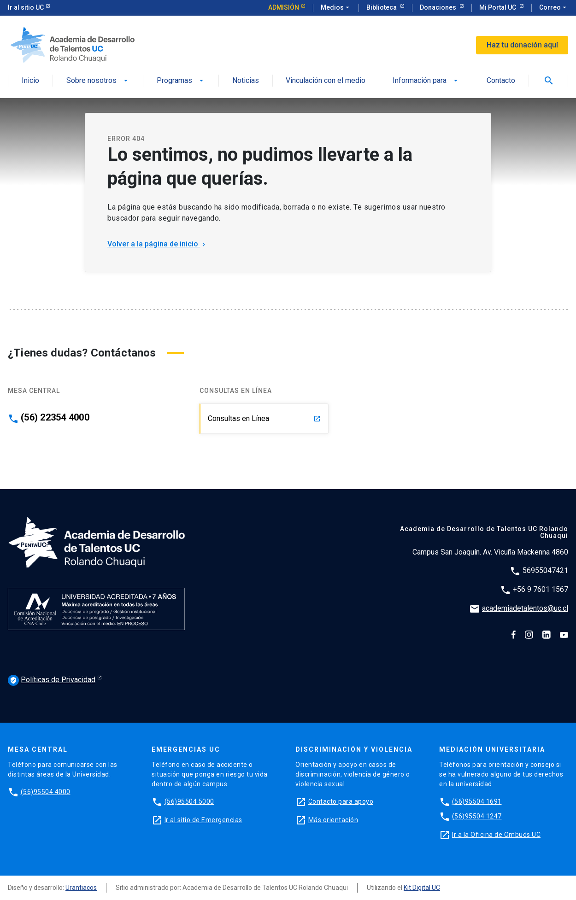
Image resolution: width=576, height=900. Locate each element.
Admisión (283, 7)
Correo (553, 8)
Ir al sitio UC (26, 7)
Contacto (501, 81)
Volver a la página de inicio (157, 244)
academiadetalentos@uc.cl (525, 608)
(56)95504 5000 (189, 801)
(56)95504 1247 (477, 816)
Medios (336, 8)
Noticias (245, 81)
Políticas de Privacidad (51, 680)
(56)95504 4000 (46, 791)
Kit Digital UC (422, 887)
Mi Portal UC (498, 7)
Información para (426, 81)
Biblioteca (382, 7)
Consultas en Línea (264, 418)
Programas (181, 81)
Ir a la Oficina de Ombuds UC (496, 834)
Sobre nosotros (97, 81)
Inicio (30, 81)
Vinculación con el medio (325, 81)
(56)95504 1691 (477, 801)
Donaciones (439, 7)
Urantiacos (81, 887)
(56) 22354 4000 (55, 417)
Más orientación (333, 820)
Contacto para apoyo (341, 801)
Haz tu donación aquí (522, 45)
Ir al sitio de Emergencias (203, 820)
